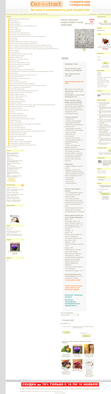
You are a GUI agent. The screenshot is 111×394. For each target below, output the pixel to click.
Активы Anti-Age (14, 27)
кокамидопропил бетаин (76, 192)
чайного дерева (72, 244)
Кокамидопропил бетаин (72, 225)
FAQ (8, 260)
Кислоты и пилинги (14, 68)
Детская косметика (14, 60)
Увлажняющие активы (15, 120)
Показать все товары (12, 146)
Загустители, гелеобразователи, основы (20, 62)
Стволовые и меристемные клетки (18, 117)
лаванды (80, 244)
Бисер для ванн (14, 39)
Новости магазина (101, 171)
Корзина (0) (101, 14)
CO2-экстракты (13, 20)
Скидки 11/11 (10, 159)
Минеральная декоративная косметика (19, 18)
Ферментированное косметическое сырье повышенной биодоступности (27, 131)
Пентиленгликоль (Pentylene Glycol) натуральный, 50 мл (89, 356)
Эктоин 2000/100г (11, 166)
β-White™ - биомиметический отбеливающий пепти (14, 176)
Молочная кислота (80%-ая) (73, 234)
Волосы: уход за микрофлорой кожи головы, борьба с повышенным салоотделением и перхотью (34, 48)
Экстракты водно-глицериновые (18, 134)
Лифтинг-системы (14, 80)
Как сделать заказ (101, 79)
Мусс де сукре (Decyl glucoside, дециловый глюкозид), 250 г (104, 103)
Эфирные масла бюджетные (17, 139)
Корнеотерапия (13, 73)
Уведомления (101, 157)
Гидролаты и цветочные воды (17, 55)
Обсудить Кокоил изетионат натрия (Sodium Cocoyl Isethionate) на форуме (73, 287)
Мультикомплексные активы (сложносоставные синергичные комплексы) (28, 85)
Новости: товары (101, 172)
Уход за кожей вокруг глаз (16, 125)
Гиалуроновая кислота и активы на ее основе (21, 53)
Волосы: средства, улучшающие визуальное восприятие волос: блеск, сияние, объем (31, 46)
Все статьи (9, 229)
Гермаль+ (68, 242)
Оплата (99, 75)
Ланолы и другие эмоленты (16, 76)
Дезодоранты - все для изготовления (19, 59)
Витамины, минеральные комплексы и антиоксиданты (23, 41)
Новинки (9, 239)
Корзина (99, 28)
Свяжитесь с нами (101, 86)
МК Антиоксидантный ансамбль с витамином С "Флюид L (14, 168)
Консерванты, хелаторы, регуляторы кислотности (22, 69)
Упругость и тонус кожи (15, 122)
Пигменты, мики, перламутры (17, 99)
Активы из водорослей (15, 29)
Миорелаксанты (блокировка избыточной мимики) (22, 83)
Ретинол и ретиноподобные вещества (19, 110)
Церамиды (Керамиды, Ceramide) (18, 132)
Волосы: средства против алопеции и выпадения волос (23, 43)
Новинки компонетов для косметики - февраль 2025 (13, 198)
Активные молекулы (15, 24)
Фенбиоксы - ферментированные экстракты (21, 129)
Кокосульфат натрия (71, 221)
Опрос (8, 157)
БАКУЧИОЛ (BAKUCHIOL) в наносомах (15, 252)
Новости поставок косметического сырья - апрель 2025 (15, 195)
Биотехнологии (13, 38)
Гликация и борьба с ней (16, 57)
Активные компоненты (15, 22)
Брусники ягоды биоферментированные (77, 370)
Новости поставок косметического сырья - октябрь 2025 (15, 190)
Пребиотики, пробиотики (16, 103)
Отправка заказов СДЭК (12, 192)
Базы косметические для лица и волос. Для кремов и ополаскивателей (27, 36)
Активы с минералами (15, 31)
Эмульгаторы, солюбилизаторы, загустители (21, 136)
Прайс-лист (100, 83)
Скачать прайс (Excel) (102, 85)
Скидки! (99, 72)
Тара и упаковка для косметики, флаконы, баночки (22, 118)
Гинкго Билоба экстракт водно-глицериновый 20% (66, 355)
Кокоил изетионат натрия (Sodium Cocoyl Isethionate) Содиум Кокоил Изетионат (78, 327)
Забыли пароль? (105, 67)
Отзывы (99, 90)
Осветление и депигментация (17, 89)
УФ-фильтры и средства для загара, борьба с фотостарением (25, 124)
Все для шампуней (14, 52)
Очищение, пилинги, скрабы (17, 94)
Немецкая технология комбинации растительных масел (13, 173)
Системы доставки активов (16, 113)
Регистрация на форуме (103, 80)
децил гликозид (69, 196)
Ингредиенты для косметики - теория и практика (14, 232)
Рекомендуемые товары (103, 82)
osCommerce (63, 392)
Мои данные (93, 14)
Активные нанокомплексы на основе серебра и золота (23, 25)
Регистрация (105, 65)
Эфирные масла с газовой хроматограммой (21, 141)
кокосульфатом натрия (73, 280)
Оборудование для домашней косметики (20, 143)
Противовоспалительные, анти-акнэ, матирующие (22, 106)
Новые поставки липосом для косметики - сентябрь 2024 (14, 200)
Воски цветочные (14, 50)
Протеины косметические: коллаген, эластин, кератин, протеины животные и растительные (32, 104)
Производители (101, 177)
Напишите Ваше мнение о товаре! (106, 94)
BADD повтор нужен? (12, 170)
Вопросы (9, 257)
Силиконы (12, 111)
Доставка (99, 74)
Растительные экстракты (16, 108)
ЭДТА (66, 219)
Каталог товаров (23, 14)
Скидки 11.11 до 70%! (12, 187)
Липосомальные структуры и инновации (20, 78)
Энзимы (12, 138)
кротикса (70, 210)
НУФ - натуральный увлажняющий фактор (20, 87)
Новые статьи (10, 227)
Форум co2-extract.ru (13, 153)
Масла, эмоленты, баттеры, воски (18, 82)
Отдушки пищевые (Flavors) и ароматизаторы (21, 92)
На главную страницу (12, 14)
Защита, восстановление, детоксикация (20, 64)
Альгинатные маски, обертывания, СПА (20, 32)
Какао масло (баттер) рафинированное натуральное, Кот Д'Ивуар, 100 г (66, 372)
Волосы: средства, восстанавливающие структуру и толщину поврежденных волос (30, 45)
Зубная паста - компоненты (16, 66)
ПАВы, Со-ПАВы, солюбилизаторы (38, 14)
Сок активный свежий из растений (18, 115)
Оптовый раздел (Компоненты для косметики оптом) (23, 145)
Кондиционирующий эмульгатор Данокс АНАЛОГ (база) (15, 161)
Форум (8, 150)
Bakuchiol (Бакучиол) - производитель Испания (13, 155)
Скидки (99, 34)
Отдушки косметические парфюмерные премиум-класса (24, 90)
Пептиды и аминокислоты (16, 97)
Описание (65, 58)
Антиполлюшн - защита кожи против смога (20, 34)
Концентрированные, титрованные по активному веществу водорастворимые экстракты (32, 71)
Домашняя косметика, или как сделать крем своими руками (14, 235)
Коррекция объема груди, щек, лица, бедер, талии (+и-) (23, 75)
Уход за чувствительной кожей (17, 127)
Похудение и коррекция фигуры (18, 101)
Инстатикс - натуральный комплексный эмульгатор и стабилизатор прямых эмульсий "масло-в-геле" (89, 373)
